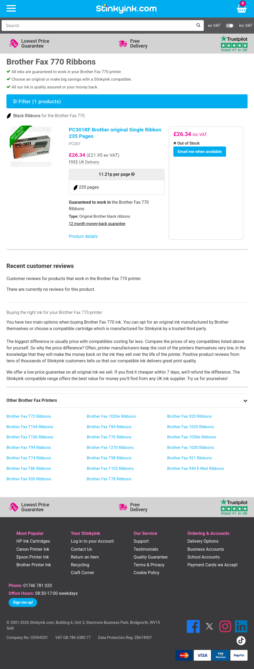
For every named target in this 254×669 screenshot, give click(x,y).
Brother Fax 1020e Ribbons (111, 416)
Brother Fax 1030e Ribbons (191, 437)
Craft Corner (82, 572)
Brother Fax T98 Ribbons (109, 458)
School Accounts (203, 557)
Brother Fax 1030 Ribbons (190, 447)
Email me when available (199, 151)
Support (141, 541)
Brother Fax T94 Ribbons (28, 447)
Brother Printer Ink (33, 564)
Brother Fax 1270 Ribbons (110, 447)
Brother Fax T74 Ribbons (28, 458)
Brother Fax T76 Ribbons (109, 437)
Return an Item (85, 557)
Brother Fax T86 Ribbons (28, 468)
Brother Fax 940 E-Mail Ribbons (195, 468)
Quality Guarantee (150, 557)
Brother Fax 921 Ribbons (189, 458)
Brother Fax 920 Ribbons (189, 416)
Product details (83, 236)
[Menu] (11, 8)
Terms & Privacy (149, 564)
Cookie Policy (146, 572)
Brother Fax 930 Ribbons (28, 479)
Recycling (80, 564)
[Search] (97, 25)
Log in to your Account (92, 541)
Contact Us (81, 549)
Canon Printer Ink (32, 549)
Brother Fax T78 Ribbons (109, 479)
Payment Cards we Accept (212, 564)
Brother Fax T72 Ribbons (28, 416)
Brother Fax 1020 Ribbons (190, 426)
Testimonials (146, 549)
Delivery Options (202, 541)
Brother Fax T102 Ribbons (110, 468)
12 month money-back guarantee (97, 223)
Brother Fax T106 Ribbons (29, 437)
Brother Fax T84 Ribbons (109, 426)
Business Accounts (205, 549)
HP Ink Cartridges (33, 541)
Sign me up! (23, 602)
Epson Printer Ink (32, 557)
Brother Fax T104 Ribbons (29, 426)
